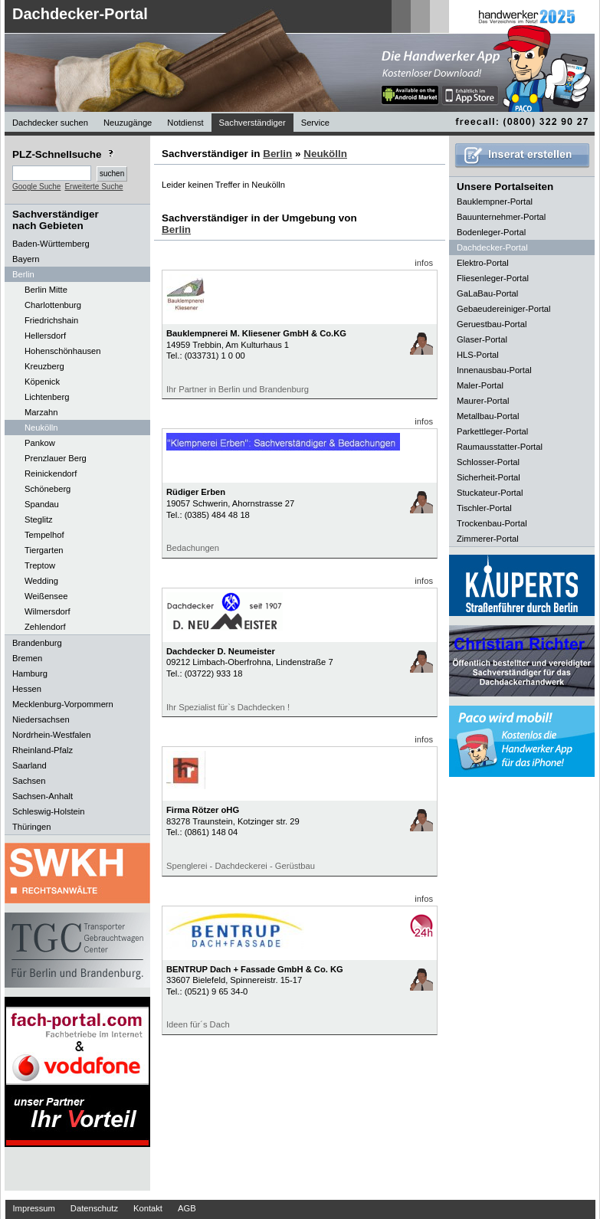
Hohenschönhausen (63, 351)
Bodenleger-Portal (491, 232)
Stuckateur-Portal (490, 492)
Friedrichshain (51, 320)
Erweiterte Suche (93, 186)
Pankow (40, 442)
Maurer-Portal (483, 400)
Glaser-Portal (482, 339)
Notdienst (185, 122)
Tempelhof (44, 534)
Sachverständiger (252, 122)
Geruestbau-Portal (491, 324)
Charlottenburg (53, 305)
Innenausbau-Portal (494, 370)
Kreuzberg (44, 366)
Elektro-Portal (483, 262)
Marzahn (41, 412)
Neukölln (41, 427)
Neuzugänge (127, 122)
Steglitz (39, 519)
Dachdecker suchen (50, 122)
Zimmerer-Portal (488, 538)
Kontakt (147, 1208)
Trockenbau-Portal (492, 523)
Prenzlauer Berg (56, 458)
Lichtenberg (47, 396)
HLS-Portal (478, 354)
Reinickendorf (51, 473)
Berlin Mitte (46, 289)
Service (315, 122)
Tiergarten (44, 550)
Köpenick (42, 381)
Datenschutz (94, 1208)
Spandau (42, 504)
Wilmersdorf (47, 611)
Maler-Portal (480, 385)
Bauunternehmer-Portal (501, 216)
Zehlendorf (45, 626)
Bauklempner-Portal (495, 201)
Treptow (40, 565)
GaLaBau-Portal (487, 293)
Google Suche (36, 186)
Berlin (277, 153)
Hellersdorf (45, 335)
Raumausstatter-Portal (500, 446)
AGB (187, 1208)
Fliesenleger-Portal (493, 278)
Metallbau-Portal (488, 416)
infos (424, 262)
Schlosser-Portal (488, 462)
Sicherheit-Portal (488, 477)
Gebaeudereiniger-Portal (504, 308)
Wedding (41, 580)
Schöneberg (47, 488)
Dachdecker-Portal (80, 13)
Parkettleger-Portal (492, 431)
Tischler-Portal (484, 508)
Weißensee (46, 596)
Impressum (34, 1208)
